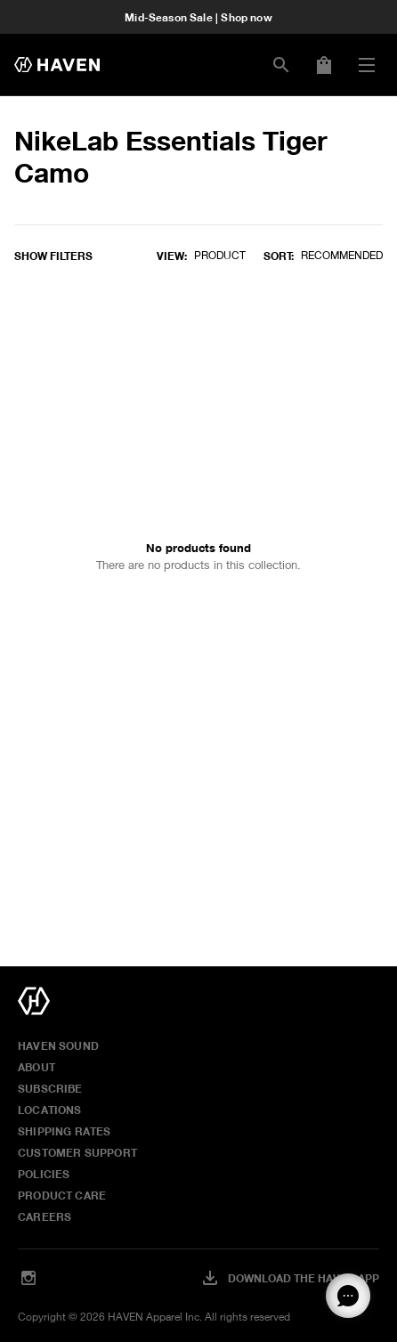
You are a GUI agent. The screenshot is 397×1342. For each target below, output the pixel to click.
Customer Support (77, 1152)
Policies (43, 1174)
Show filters (53, 255)
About (36, 1067)
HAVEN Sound (58, 1045)
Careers (44, 1216)
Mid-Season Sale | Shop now (198, 17)
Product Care (62, 1195)
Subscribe (50, 1088)
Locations (50, 1109)
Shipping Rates (64, 1131)
